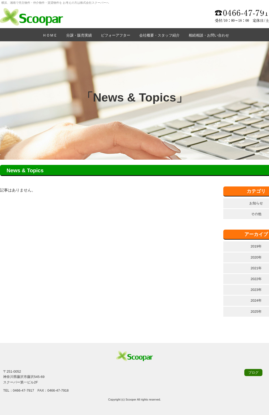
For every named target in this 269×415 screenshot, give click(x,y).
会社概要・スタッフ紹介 (159, 35)
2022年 (256, 279)
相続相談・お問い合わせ (209, 35)
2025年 (256, 311)
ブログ (253, 372)
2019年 (256, 246)
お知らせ (256, 203)
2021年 (256, 268)
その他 (256, 214)
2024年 (256, 300)
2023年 (256, 290)
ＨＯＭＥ (50, 35)
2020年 (256, 257)
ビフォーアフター (115, 35)
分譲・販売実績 (79, 35)
